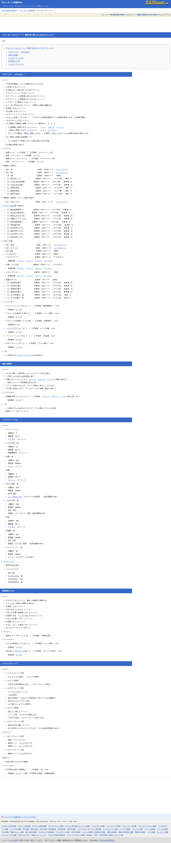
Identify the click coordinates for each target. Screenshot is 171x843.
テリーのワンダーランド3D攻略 (89, 829)
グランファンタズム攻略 (147, 826)
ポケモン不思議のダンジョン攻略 (77, 826)
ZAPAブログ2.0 (24, 835)
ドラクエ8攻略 (149, 829)
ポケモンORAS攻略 (39, 826)
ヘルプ (127, 15)
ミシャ (29, 127)
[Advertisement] (85, 23)
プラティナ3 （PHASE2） (19, 52)
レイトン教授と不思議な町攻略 (93, 832)
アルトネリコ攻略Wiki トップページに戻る (20, 817)
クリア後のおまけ (15, 497)
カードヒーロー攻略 (9, 835)
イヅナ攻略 (151, 832)
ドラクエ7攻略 (137, 829)
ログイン (166, 15)
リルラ (21, 743)
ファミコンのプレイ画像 (75, 835)
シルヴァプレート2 (15, 64)
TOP (3, 41)
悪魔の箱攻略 (112, 832)
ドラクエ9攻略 (162, 829)
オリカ (22, 84)
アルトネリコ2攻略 (113, 826)
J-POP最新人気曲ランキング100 (111, 835)
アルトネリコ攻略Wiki (11, 2)
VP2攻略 (26, 829)
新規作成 (145, 15)
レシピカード (62, 169)
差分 (151, 15)
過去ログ (157, 15)
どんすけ (11, 439)
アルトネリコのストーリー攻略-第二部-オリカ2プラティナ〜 (30, 48)
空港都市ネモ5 (14, 61)
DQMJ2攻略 (71, 829)
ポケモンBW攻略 (24, 826)
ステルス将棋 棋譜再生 (56, 835)
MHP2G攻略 (75, 832)
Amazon (89, 835)
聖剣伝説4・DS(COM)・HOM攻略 (43, 829)
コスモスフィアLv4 (16, 58)
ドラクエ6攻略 (124, 829)
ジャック (60, 127)
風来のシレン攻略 (17, 832)
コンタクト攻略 (162, 832)
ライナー (20, 261)
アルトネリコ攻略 (98, 826)
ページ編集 (137, 15)
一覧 (110, 15)
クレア (20, 616)
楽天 (95, 835)
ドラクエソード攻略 (110, 829)
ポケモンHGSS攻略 (9, 826)
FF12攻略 (5, 832)
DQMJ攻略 (61, 829)
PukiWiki (15, 840)
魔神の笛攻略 (140, 832)
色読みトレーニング (38, 835)
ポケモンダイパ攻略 (55, 826)
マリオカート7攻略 (62, 832)
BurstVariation (13, 576)
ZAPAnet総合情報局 (9, 10)
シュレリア (10, 328)
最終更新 (116, 15)
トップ (105, 15)
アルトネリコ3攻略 (129, 826)
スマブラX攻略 (15, 829)
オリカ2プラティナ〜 (45, 35)
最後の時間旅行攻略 (126, 832)
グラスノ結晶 (8, 206)
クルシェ (51, 127)
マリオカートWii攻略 (46, 832)
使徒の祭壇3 (13, 55)
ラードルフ (52, 130)
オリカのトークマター (24, 355)
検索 (122, 15)
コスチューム (8, 561)
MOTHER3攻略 (31, 832)
